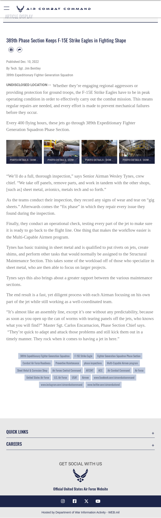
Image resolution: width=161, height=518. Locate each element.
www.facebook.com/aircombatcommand (114, 378)
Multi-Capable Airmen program (122, 363)
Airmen (85, 378)
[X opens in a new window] (86, 501)
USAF (74, 378)
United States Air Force (37, 378)
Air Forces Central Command (66, 370)
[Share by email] (19, 49)
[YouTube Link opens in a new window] (98, 501)
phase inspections (93, 363)
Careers (14, 444)
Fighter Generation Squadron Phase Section (118, 356)
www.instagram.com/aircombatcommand (61, 385)
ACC (100, 370)
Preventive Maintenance (67, 363)
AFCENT (89, 370)
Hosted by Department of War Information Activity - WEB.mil (80, 512)
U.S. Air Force (60, 378)
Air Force (139, 370)
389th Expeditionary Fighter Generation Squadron (45, 356)
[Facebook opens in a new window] (74, 501)
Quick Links (17, 431)
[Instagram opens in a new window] (63, 501)
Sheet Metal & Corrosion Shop (32, 370)
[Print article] (11, 49)
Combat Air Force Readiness (37, 363)
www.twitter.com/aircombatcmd (103, 385)
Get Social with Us (80, 463)
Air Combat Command (119, 370)
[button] (7, 9)
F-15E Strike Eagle (83, 356)
